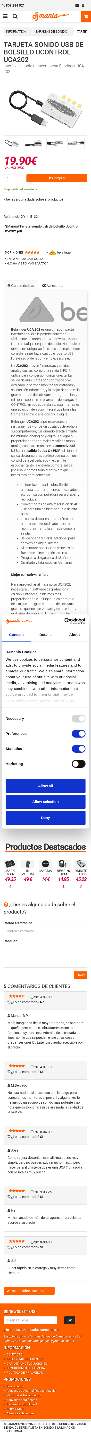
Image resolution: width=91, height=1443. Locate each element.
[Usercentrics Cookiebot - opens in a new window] (64, 621)
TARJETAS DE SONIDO (51, 31)
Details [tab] (46, 635)
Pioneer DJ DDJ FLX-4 (22, 1404)
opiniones (14, 252)
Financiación (15, 1386)
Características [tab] (21, 286)
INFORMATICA (16, 31)
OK (69, 1320)
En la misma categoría (24, 259)
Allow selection (45, 802)
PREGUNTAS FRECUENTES (25, 1359)
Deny (45, 818)
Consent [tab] (16, 635)
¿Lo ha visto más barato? (27, 263)
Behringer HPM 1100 (66, 874)
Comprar (57, 178)
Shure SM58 (15, 1409)
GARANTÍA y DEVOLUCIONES (27, 1363)
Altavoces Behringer (20, 1413)
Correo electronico (18, 923)
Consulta (10, 941)
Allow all (45, 786)
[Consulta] (45, 956)
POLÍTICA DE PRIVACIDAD (25, 1372)
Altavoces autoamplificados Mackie (31, 1390)
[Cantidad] (11, 178)
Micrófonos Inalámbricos (24, 1395)
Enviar (80, 975)
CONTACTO (15, 1354)
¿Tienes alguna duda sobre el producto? (33, 199)
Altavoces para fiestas (22, 1400)
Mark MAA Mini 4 (10, 874)
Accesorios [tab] (52, 286)
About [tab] (74, 635)
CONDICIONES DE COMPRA (26, 1368)
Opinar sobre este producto (29, 1291)
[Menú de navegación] (5, 16)
